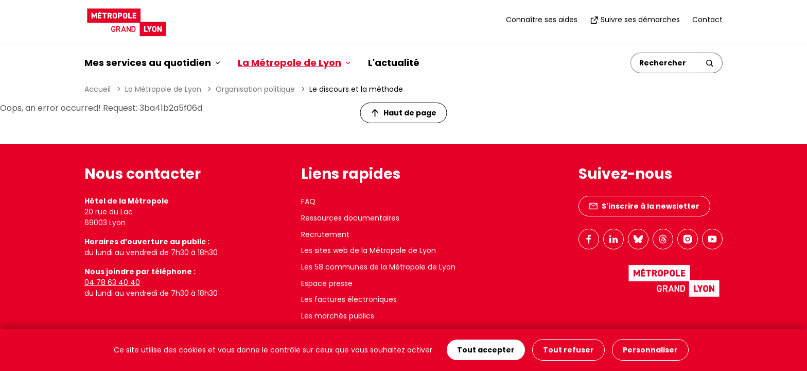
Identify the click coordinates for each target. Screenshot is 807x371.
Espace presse (327, 283)
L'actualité (393, 62)
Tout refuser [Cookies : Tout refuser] (568, 350)
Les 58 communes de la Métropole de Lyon (378, 267)
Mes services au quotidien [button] (152, 62)
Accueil (97, 89)
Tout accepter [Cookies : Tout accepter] (486, 350)
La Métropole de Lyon (163, 89)
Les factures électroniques (349, 299)
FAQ (308, 201)
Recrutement (325, 234)
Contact (707, 19)
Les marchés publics (337, 316)
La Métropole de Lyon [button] (294, 62)
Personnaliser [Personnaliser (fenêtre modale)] (650, 350)
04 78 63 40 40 (112, 282)
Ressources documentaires (350, 218)
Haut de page (404, 113)
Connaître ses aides (541, 19)
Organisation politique (255, 89)
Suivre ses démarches (635, 19)
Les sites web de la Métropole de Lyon (368, 250)
